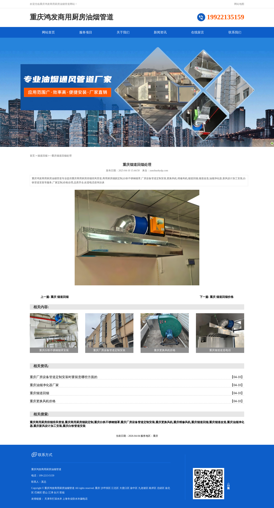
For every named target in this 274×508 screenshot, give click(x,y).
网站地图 (239, 4)
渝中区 (134, 488)
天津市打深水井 (53, 498)
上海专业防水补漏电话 (75, 498)
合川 (56, 492)
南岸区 (153, 488)
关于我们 (123, 32)
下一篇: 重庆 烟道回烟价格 (216, 296)
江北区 (115, 488)
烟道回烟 (43, 155)
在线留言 (197, 32)
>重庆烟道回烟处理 (61, 155)
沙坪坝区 (106, 488)
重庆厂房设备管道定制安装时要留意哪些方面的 (137, 377)
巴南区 (38, 492)
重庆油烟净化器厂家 (137, 385)
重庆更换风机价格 (137, 401)
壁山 (45, 492)
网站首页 (48, 32)
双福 (61, 492)
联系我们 (234, 32)
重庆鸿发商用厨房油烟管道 (73, 17)
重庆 (98, 488)
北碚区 (161, 488)
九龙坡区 (143, 488)
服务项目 (85, 32)
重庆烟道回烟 (137, 393)
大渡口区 (124, 488)
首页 (32, 155)
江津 (51, 492)
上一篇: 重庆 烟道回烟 (55, 296)
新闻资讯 (160, 32)
